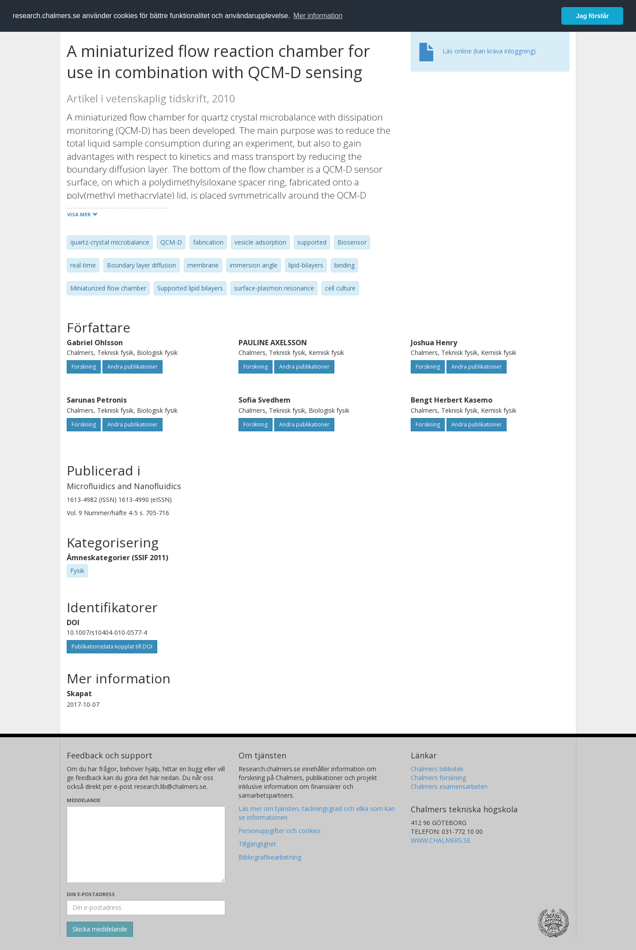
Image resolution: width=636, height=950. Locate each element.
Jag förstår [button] (592, 15)
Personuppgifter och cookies (279, 830)
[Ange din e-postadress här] (146, 907)
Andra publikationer (132, 366)
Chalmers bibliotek (437, 769)
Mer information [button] (317, 15)
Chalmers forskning (438, 777)
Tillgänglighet (257, 844)
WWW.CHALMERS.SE (440, 840)
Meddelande (83, 800)
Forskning (84, 366)
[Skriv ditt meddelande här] (146, 844)
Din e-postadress (91, 894)
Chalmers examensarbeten (449, 786)
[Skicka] (100, 929)
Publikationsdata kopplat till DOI (112, 646)
